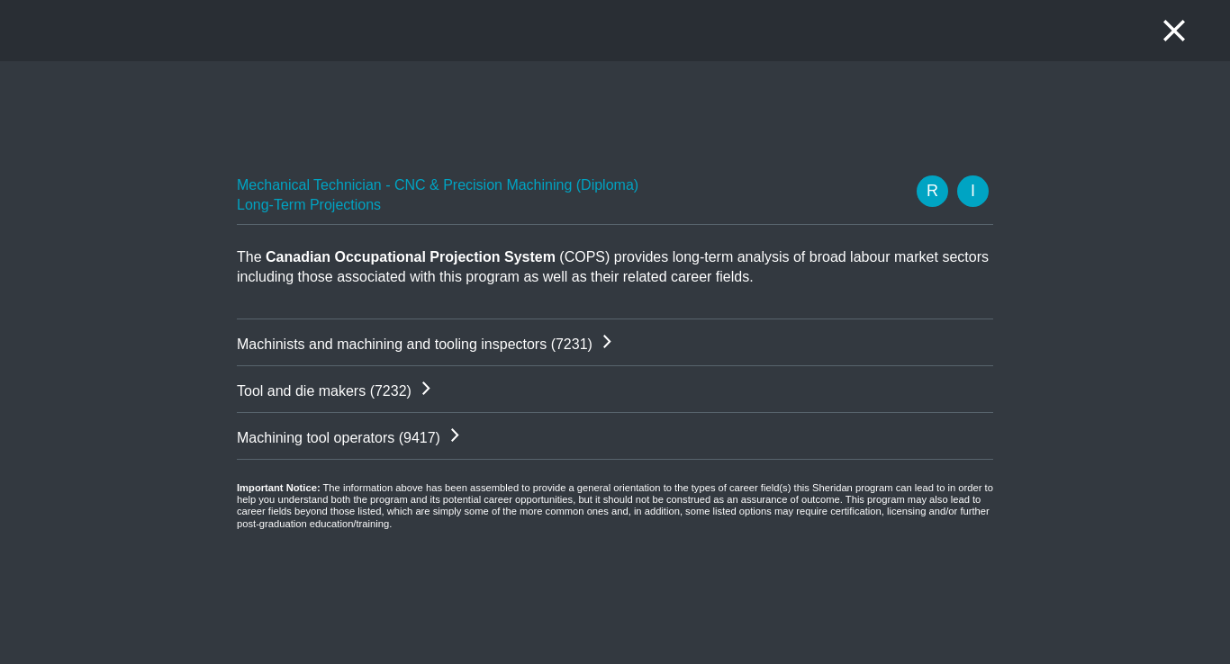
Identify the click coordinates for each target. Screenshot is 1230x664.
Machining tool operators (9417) (338, 437)
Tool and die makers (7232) (324, 391)
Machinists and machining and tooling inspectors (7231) (414, 344)
